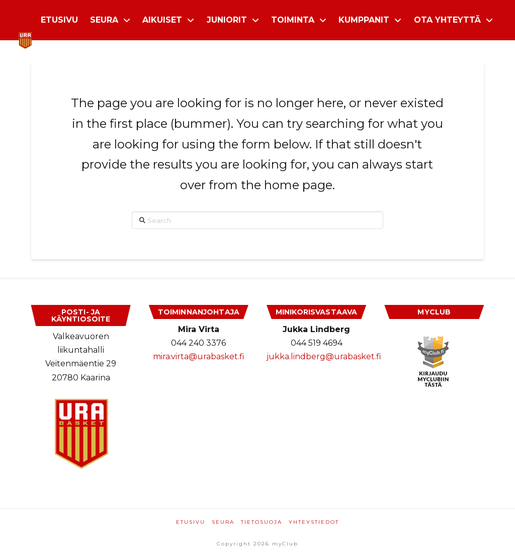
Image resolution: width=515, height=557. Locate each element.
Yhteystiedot (314, 522)
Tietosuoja (261, 522)
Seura (223, 522)
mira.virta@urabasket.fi (198, 356)
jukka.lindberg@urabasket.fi (324, 356)
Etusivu (190, 522)
